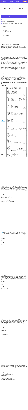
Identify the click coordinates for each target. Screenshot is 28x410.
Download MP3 (12, 1)
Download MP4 (18, 1)
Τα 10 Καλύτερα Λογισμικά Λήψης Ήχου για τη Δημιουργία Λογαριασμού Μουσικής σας (12, 23)
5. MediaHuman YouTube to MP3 (7, 31)
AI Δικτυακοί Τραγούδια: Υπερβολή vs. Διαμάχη (8, 21)
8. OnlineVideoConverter (6, 35)
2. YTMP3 (4, 27)
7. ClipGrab (4, 34)
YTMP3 (2, 232)
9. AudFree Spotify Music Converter (7, 36)
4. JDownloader (5, 30)
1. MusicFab (4, 26)
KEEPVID (3, 1)
